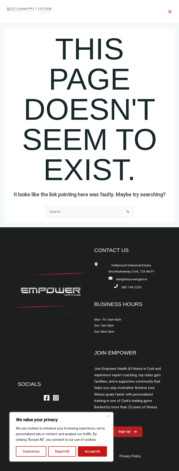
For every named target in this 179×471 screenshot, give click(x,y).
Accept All (92, 451)
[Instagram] (56, 398)
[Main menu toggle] (170, 11)
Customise (31, 451)
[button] (127, 431)
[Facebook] (46, 398)
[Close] (108, 416)
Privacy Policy (130, 456)
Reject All (62, 451)
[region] (61, 437)
